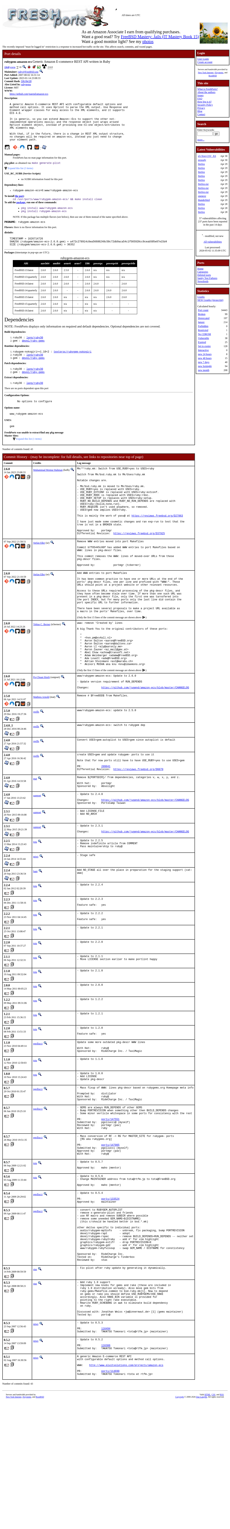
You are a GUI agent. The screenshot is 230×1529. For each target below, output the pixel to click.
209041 (105, 830)
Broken (201, 314)
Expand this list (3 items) (20, 177)
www (13, 67)
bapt (35, 942)
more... (200, 139)
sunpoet (37, 862)
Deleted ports (204, 275)
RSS (222, 1522)
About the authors (206, 92)
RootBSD (213, 76)
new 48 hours (205, 358)
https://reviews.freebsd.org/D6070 (138, 833)
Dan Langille (201, 1524)
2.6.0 (6, 67)
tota (35, 912)
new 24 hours (205, 354)
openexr (202, 196)
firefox (201, 164)
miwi (35, 928)
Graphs (201, 296)
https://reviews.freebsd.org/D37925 (139, 566)
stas (35, 1379)
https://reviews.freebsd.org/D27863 (157, 545)
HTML (207, 1522)
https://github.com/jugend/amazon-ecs (29, 94)
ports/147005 (110, 1235)
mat (35, 842)
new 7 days (203, 362)
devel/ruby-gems (33, 355)
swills (36, 772)
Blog (199, 111)
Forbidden (203, 326)
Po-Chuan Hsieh (41, 734)
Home (200, 268)
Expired (202, 342)
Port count (203, 310)
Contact (201, 114)
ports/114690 (110, 1498)
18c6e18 (26, 81)
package (20, 212)
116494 (105, 1448)
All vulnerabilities (213, 241)
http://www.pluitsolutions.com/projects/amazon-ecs (126, 1490)
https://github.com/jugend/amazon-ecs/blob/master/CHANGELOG (145, 748)
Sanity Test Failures (207, 278)
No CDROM (204, 334)
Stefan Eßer (39, 576)
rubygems (26, 84)
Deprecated (203, 318)
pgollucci (38, 1119)
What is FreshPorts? (207, 89)
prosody (202, 160)
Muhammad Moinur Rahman (48, 488)
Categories (202, 271)
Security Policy (205, 104)
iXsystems (218, 72)
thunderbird (204, 200)
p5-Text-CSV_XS (207, 156)
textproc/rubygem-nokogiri (72, 366)
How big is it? (204, 101)
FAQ (199, 98)
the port (19, 205)
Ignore (201, 322)
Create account (204, 62)
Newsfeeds (202, 281)
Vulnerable (203, 338)
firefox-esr (203, 184)
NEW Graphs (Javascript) (210, 300)
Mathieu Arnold (41, 757)
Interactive (203, 350)
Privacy (201, 108)
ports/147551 (110, 1205)
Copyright (179, 1524)
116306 (105, 1467)
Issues (200, 95)
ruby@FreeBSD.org (28, 71)
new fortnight (205, 366)
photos (147, 41)
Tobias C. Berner (41, 672)
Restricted (203, 330)
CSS (213, 1522)
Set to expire (204, 346)
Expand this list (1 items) (29, 457)
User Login (203, 58)
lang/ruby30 (34, 351)
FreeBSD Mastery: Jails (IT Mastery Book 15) (160, 36)
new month (203, 370)
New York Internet (205, 72)
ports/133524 (110, 1297)
